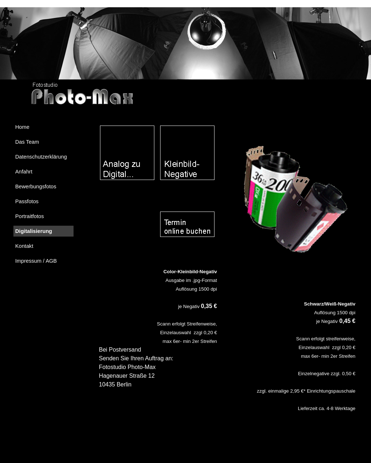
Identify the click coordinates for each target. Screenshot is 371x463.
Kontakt (24, 246)
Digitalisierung (33, 231)
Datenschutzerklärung (41, 157)
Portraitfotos (29, 216)
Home (22, 127)
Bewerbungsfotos (35, 186)
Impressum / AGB (36, 261)
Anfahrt (23, 172)
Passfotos (26, 201)
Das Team (27, 142)
